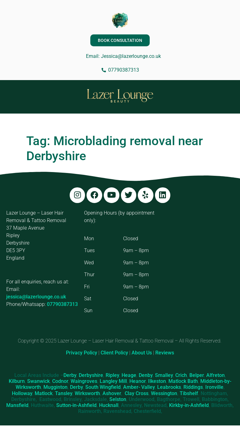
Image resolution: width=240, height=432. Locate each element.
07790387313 (62, 304)
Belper (196, 375)
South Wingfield (103, 387)
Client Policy (114, 353)
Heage (129, 375)
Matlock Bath (183, 381)
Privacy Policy (81, 353)
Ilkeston (157, 381)
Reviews (164, 353)
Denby (145, 375)
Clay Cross (136, 393)
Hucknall (108, 405)
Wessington (164, 393)
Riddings (193, 387)
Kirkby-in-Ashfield (189, 405)
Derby (69, 375)
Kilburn (17, 381)
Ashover (111, 393)
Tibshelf (189, 393)
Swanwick (38, 381)
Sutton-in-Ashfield (76, 405)
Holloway (22, 393)
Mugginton (55, 387)
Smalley (164, 375)
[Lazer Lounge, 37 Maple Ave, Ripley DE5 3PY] (198, 256)
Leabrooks (169, 387)
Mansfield (17, 405)
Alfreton (215, 375)
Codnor (60, 381)
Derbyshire (91, 375)
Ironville (214, 387)
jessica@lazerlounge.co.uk (36, 297)
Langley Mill (113, 381)
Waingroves (84, 381)
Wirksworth (87, 393)
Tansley (63, 393)
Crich (181, 375)
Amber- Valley (139, 387)
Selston (117, 399)
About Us (142, 353)
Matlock (43, 393)
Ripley (112, 375)
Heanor (137, 381)
